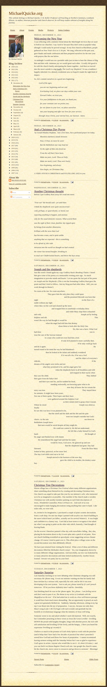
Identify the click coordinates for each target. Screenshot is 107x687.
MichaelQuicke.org (25, 13)
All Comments (16, 197)
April (15, 126)
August (16, 115)
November (17, 107)
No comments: (64, 120)
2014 (13, 154)
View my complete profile (17, 184)
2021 (13, 80)
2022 (13, 77)
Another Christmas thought (22, 94)
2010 (13, 165)
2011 (13, 162)
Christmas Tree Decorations (49, 485)
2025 (13, 69)
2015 (13, 151)
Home (12, 30)
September (17, 112)
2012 (13, 159)
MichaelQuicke (19, 180)
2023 (13, 75)
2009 (13, 168)
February (16, 132)
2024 (13, 72)
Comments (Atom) (52, 665)
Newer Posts (39, 659)
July (15, 118)
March (15, 129)
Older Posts (93, 659)
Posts (13, 192)
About (21, 30)
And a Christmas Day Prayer (49, 129)
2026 (13, 67)
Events (31, 30)
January (16, 135)
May (15, 123)
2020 (13, 137)
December (17, 83)
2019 (13, 140)
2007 (13, 173)
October (16, 110)
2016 (13, 148)
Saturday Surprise (19, 104)
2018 (13, 143)
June (15, 121)
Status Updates (64, 30)
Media (40, 30)
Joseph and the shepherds (21, 96)
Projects (51, 30)
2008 (13, 170)
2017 (13, 145)
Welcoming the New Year (21, 86)
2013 (13, 156)
